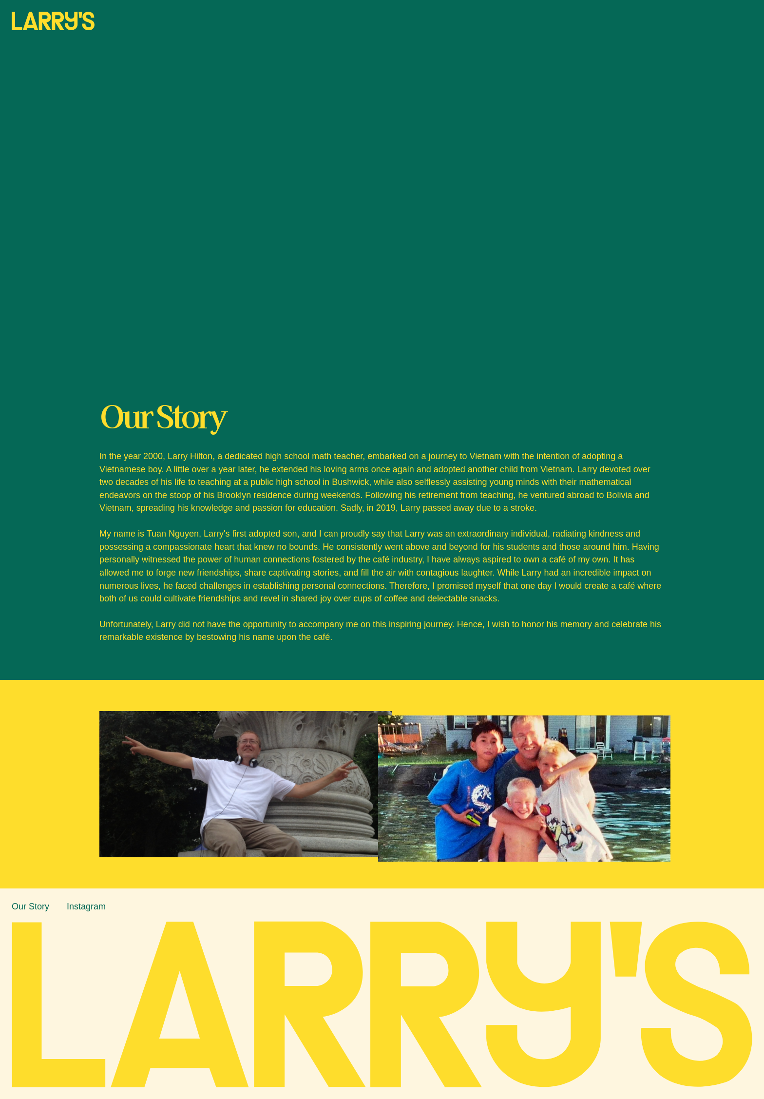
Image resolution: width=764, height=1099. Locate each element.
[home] (53, 21)
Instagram (86, 906)
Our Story (30, 906)
